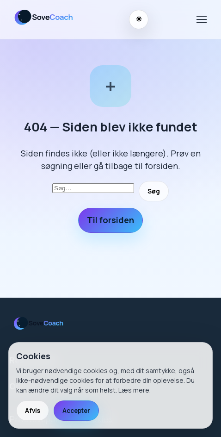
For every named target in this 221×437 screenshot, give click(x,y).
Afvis (32, 410)
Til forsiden (110, 219)
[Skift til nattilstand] (138, 19)
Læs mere (133, 390)
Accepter (76, 410)
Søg (153, 191)
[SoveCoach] (47, 26)
